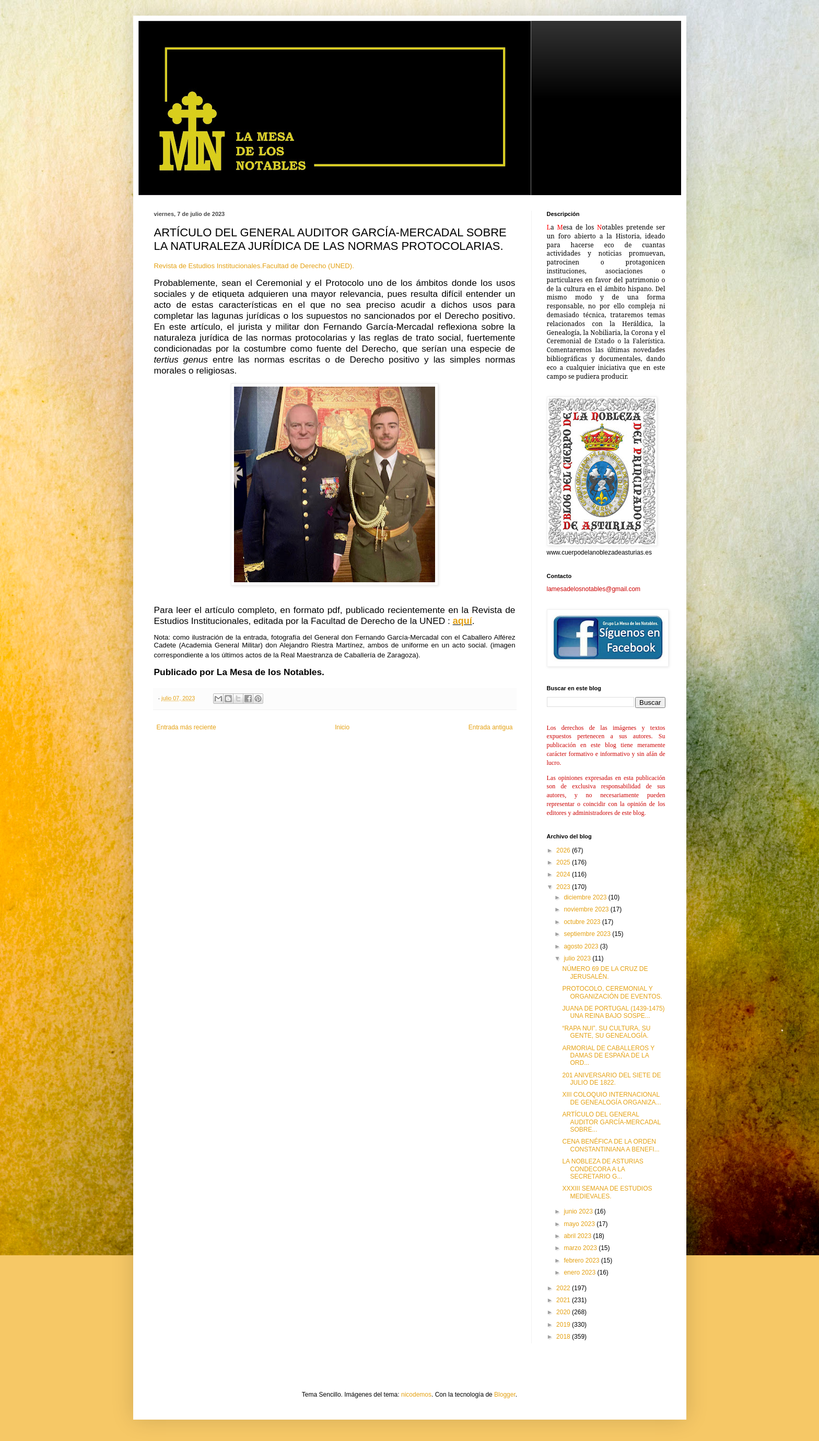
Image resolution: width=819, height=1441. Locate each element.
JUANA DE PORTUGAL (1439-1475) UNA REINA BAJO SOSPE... (613, 1012)
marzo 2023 (581, 1248)
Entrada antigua (491, 727)
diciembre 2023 (586, 897)
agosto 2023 (582, 946)
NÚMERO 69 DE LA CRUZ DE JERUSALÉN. (605, 972)
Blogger (505, 1394)
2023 (564, 887)
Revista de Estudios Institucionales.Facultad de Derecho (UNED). (255, 266)
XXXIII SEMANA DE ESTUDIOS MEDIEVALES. (607, 1192)
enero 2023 (580, 1272)
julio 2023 (578, 958)
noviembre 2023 (587, 909)
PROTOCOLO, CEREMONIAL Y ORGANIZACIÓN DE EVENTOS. (612, 992)
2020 (564, 1312)
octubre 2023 (583, 922)
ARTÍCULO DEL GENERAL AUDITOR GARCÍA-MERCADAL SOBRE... (611, 1122)
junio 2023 (579, 1211)
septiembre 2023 (588, 934)
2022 (564, 1288)
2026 (564, 850)
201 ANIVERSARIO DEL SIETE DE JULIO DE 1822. (611, 1079)
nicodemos (416, 1394)
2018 (564, 1336)
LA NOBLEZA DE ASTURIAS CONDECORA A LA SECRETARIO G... (602, 1169)
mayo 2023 (580, 1224)
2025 (564, 862)
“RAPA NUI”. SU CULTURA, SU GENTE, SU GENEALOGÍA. (606, 1032)
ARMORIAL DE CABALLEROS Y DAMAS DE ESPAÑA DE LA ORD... (608, 1055)
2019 (564, 1324)
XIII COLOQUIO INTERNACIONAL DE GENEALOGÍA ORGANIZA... (611, 1098)
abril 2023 (578, 1236)
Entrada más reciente (186, 727)
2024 (564, 874)
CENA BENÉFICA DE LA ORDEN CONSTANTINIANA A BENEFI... (610, 1145)
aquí (462, 621)
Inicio (342, 727)
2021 (564, 1300)
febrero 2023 (582, 1260)
